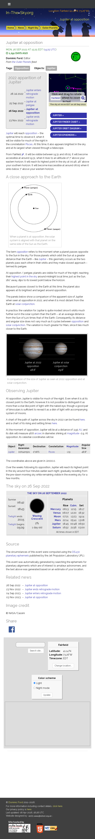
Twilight (12, 516)
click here (57, 806)
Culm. (73, 505)
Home (10, 28)
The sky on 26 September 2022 (47, 493)
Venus (57, 512)
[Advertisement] (47, 723)
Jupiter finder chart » (66, 122)
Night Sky (33, 28)
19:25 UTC (50, 49)
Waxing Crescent (37, 517)
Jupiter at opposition (36, 585)
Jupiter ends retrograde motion (33, 120)
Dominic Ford (16, 802)
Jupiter (51, 68)
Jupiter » (58, 115)
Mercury (56, 509)
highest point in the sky (24, 276)
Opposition (22, 68)
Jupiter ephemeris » (65, 135)
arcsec (38, 433)
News (21, 28)
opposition (31, 133)
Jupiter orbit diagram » (67, 128)
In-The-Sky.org (19, 12)
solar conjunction (25, 304)
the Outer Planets (22, 61)
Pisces (29, 144)
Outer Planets (50, 28)
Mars (58, 520)
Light (37, 683)
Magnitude (73, 446)
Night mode (41, 688)
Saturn (57, 527)
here (82, 419)
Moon (57, 516)
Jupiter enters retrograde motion (33, 94)
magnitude (73, 433)
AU (80, 429)
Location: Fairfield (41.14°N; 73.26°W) (69, 10)
